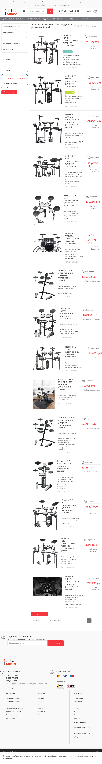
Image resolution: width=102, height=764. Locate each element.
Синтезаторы (32, 19)
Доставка (77, 705)
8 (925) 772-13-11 (12, 678)
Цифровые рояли (13, 701)
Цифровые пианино (11, 19)
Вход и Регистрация (61, 5)
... (91, 19)
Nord (40, 715)
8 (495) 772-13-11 (12, 675)
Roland (5, 88)
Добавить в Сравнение (92, 281)
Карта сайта (67, 2)
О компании (78, 698)
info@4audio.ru (12, 681)
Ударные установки (52, 19)
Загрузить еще (39, 614)
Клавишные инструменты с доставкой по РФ (29, 2)
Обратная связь (83, 2)
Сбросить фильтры (9, 92)
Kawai (40, 708)
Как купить (78, 701)
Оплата (76, 708)
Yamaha (41, 701)
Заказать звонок (39, 5)
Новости (54, 2)
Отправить (55, 643)
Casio (40, 705)
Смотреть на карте (14, 688)
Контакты (77, 715)
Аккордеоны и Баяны (76, 19)
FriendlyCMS (10, 752)
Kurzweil (41, 711)
